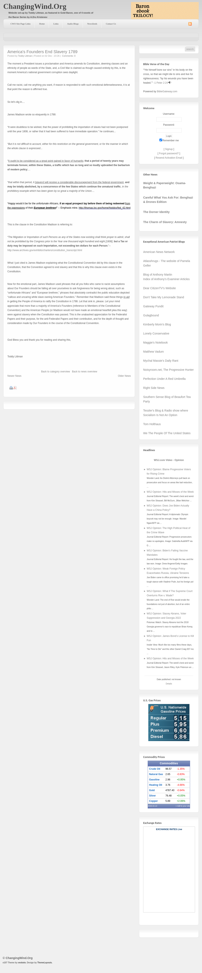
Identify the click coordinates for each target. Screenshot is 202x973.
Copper (153, 801)
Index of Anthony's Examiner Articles (166, 279)
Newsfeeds (92, 23)
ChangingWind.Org (34, 6)
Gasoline (154, 779)
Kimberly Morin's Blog (157, 324)
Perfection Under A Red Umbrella (164, 378)
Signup (169, 149)
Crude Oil (154, 768)
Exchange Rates (166, 829)
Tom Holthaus (152, 424)
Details (169, 684)
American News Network (159, 252)
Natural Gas (156, 774)
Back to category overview (55, 371)
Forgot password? (169, 153)
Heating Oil (155, 785)
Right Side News (154, 387)
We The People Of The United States (166, 433)
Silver (152, 795)
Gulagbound (151, 315)
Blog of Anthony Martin (157, 274)
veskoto (22, 962)
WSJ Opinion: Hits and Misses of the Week (170, 491)
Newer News (14, 375)
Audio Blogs (73, 23)
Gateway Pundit (153, 306)
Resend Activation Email (169, 157)
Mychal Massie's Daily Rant (160, 360)
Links (55, 23)
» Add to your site (183, 806)
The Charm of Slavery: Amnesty (165, 222)
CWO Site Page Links (20, 23)
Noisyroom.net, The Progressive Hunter (168, 369)
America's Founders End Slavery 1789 (42, 51)
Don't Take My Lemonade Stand (163, 297)
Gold (152, 790)
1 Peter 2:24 (161, 82)
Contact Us (111, 23)
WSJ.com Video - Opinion (169, 460)
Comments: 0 (68, 56)
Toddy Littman (25, 56)
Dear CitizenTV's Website (159, 288)
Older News (124, 375)
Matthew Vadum (153, 351)
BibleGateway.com (167, 91)
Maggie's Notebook (155, 342)
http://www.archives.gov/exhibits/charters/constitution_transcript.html (44, 250)
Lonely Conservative (156, 333)
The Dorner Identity (156, 212)
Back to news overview (84, 371)
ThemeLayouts (44, 962)
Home (42, 23)
